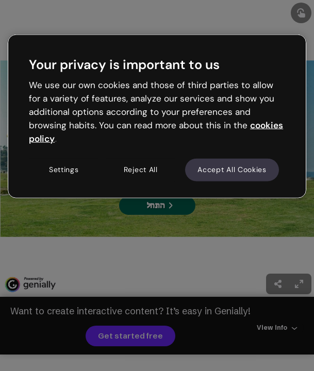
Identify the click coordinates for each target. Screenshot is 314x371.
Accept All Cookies (232, 169)
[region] (157, 116)
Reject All (141, 169)
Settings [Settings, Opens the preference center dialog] (64, 169)
